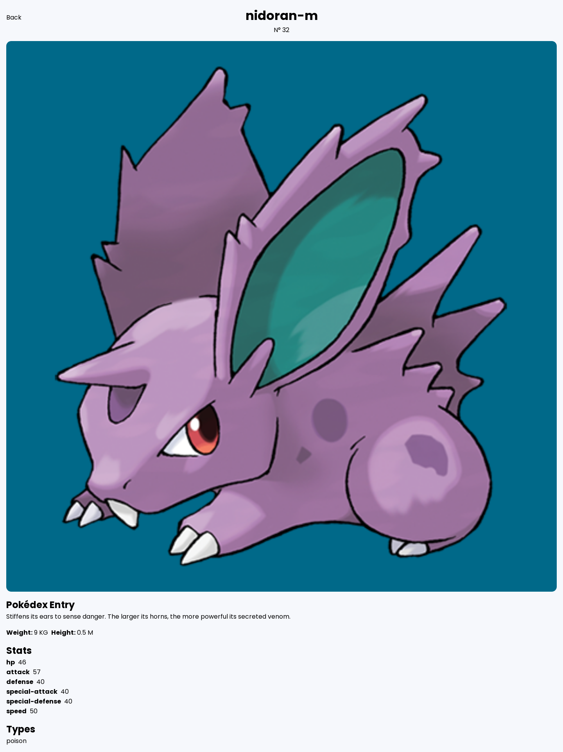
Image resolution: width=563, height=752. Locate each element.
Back (14, 17)
